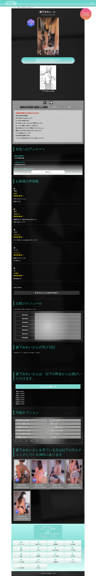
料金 (21, 550)
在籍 (19, 7)
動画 (21, 556)
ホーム (14, 7)
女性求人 (38, 568)
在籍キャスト (38, 543)
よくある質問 (21, 568)
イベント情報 (21, 562)
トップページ (21, 543)
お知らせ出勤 (55, 550)
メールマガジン (72, 562)
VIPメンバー (38, 562)
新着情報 (55, 562)
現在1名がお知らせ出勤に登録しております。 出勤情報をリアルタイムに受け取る (48, 60)
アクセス (38, 550)
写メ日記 (73, 556)
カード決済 (72, 550)
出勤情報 (55, 543)
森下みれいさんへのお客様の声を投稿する (47, 293)
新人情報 (72, 543)
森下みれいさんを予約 (85, 15)
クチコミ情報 (55, 556)
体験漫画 (38, 556)
